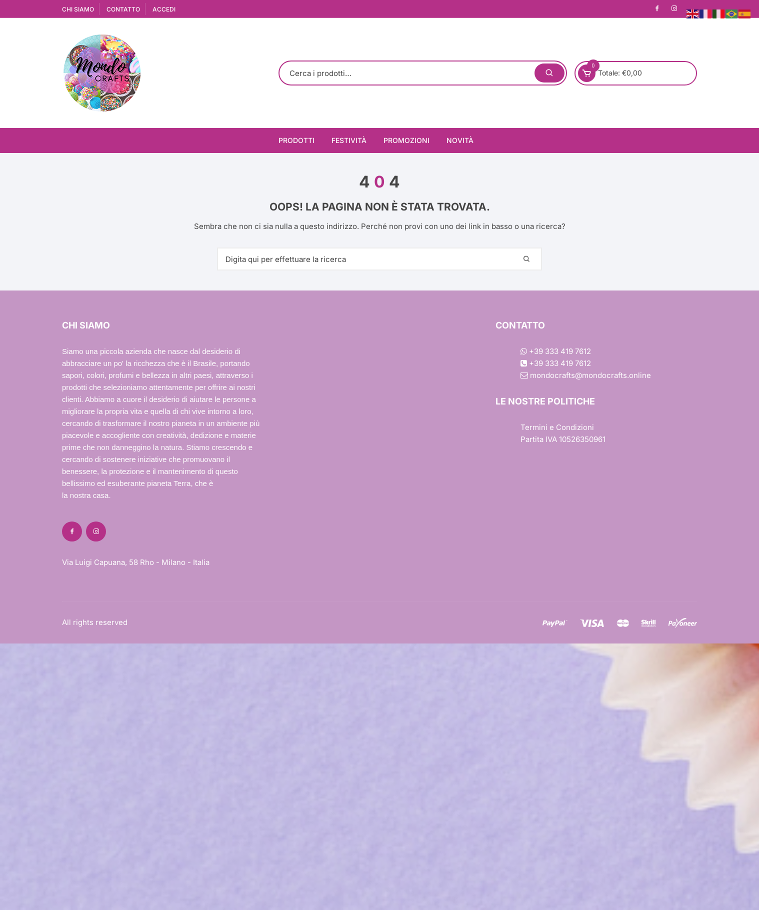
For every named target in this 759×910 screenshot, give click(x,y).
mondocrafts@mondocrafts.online (585, 375)
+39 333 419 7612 (555, 351)
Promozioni (407, 140)
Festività (349, 140)
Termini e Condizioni (557, 427)
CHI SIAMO (78, 9)
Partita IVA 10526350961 (563, 439)
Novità (460, 140)
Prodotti (296, 140)
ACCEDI (164, 9)
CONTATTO (123, 9)
